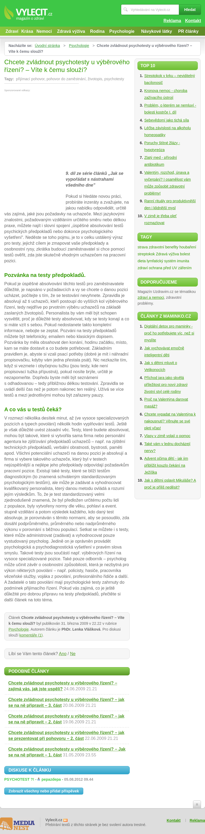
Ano (62, 653)
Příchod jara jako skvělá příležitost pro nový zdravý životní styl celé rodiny (166, 385)
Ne (72, 653)
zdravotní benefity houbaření (172, 247)
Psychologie (122, 31)
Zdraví (12, 31)
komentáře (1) (30, 635)
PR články (188, 31)
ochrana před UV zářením (170, 268)
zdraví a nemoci (150, 297)
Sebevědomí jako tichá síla (166, 120)
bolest (185, 254)
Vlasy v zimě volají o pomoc (167, 436)
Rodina (97, 31)
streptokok (146, 254)
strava (142, 247)
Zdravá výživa (71, 31)
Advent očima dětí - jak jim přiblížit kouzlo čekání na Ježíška (166, 465)
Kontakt (193, 20)
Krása (27, 31)
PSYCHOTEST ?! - (48, 779)
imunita (183, 261)
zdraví (142, 268)
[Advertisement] (49, 131)
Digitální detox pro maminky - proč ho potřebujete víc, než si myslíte (169, 333)
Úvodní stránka (47, 45)
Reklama (172, 20)
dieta (141, 261)
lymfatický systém (161, 261)
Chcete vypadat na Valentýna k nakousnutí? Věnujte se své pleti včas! (170, 421)
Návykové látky (156, 31)
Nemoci (44, 31)
